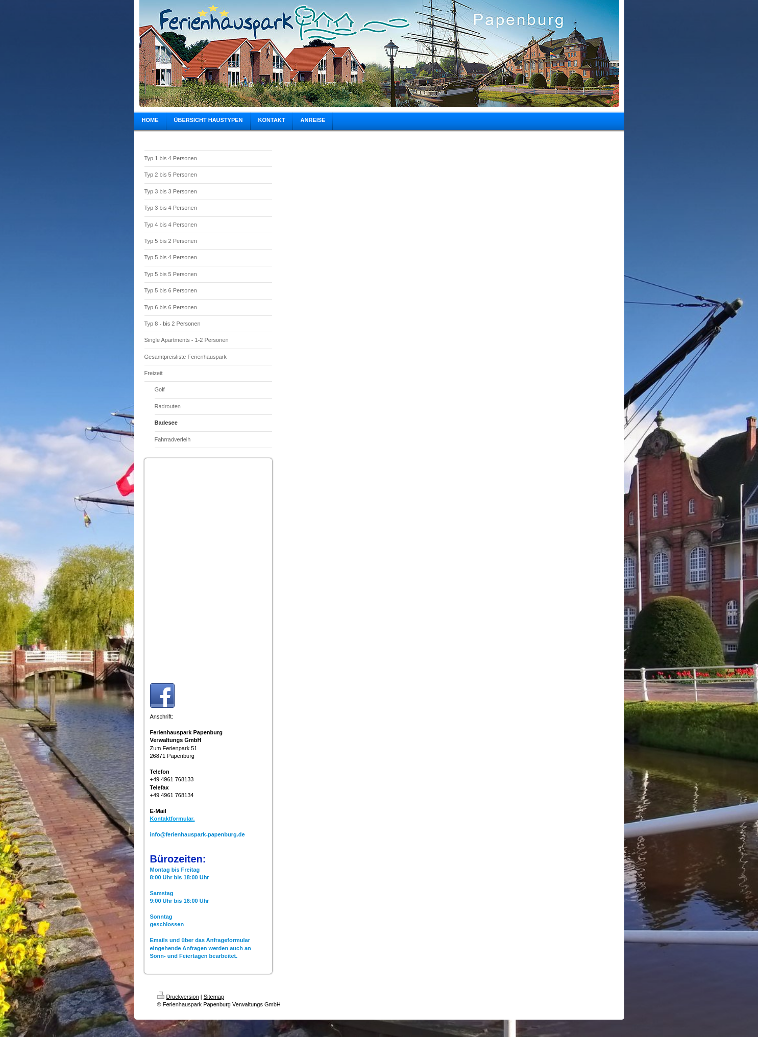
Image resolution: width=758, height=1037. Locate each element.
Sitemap (214, 997)
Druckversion (178, 997)
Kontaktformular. (172, 819)
